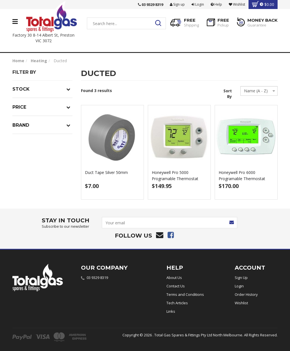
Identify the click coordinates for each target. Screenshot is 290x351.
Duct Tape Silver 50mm (106, 172)
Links (170, 311)
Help (216, 4)
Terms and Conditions (185, 294)
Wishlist (241, 302)
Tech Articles (177, 302)
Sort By (227, 93)
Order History (246, 294)
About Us (174, 277)
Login (198, 4)
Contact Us (175, 286)
